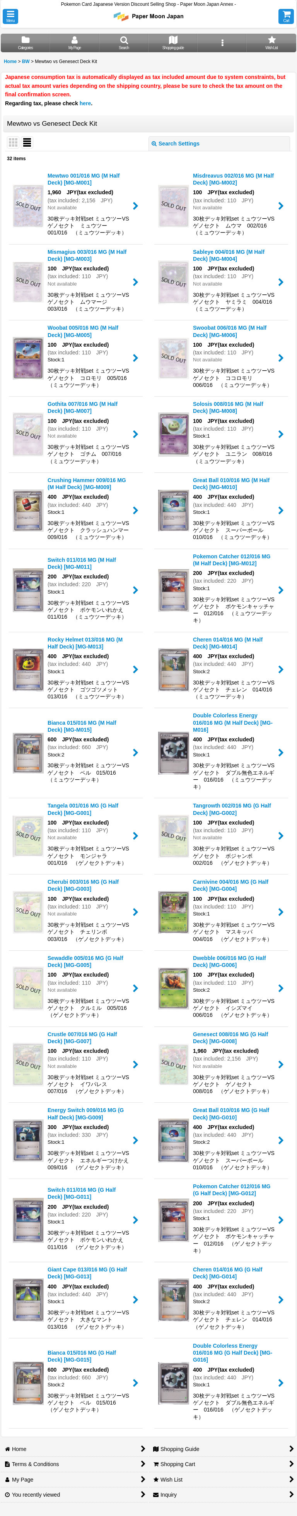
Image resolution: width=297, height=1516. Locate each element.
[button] (10, 16)
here (85, 103)
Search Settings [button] (176, 143)
